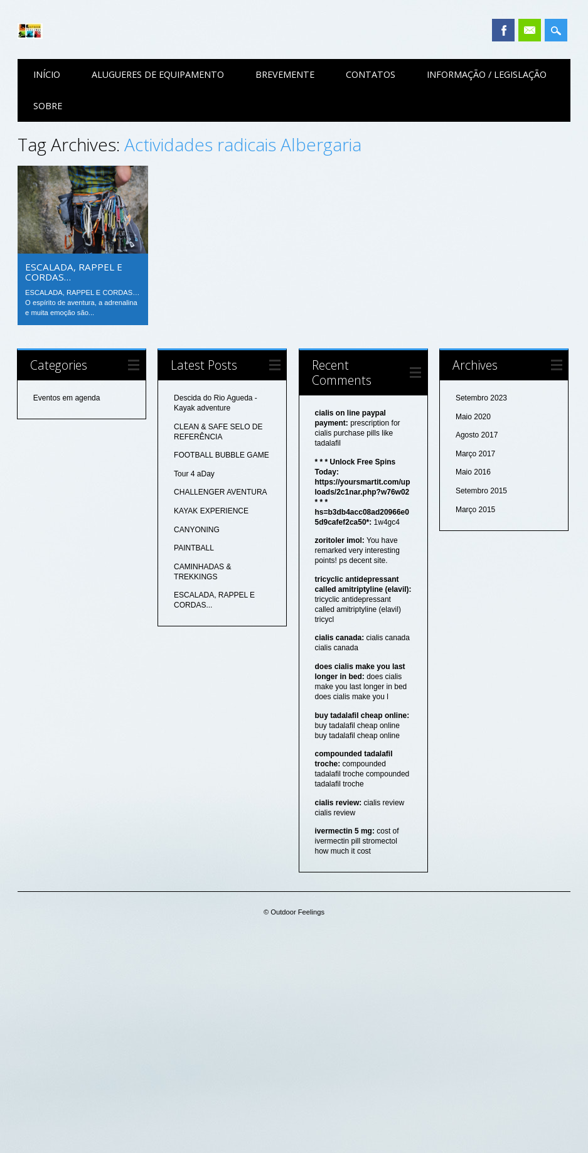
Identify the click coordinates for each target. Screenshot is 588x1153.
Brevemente (284, 74)
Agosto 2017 (477, 435)
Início (46, 74)
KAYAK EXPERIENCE (211, 511)
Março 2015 (475, 509)
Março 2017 (475, 453)
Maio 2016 (473, 472)
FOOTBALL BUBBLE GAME (221, 455)
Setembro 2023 (481, 398)
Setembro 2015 (481, 490)
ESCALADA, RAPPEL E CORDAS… (73, 271)
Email (529, 30)
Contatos (370, 74)
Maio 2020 (473, 416)
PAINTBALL (194, 548)
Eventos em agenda (66, 398)
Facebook (503, 30)
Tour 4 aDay (194, 473)
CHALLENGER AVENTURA (220, 492)
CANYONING (197, 529)
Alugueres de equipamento (158, 74)
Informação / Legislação (487, 74)
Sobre (47, 106)
